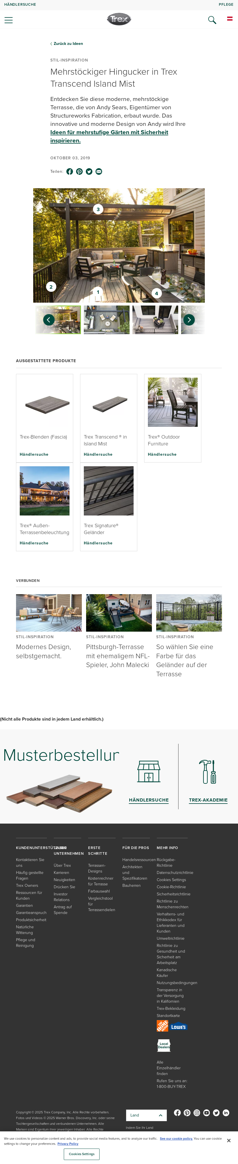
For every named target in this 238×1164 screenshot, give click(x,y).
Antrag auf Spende (63, 910)
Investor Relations (62, 897)
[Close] (229, 1140)
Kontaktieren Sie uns (30, 862)
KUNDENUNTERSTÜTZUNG (41, 847)
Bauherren (131, 886)
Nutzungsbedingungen (177, 983)
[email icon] (99, 171)
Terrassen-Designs (97, 868)
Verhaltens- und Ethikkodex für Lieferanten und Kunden (171, 922)
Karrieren (61, 873)
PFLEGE (226, 4)
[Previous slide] (46, 320)
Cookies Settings (171, 880)
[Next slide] (192, 320)
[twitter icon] (89, 171)
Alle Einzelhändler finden (169, 1068)
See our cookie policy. (176, 1138)
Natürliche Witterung (25, 930)
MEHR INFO (167, 847)
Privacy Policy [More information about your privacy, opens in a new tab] (67, 1143)
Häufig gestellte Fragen (29, 875)
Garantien (24, 906)
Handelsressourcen (139, 860)
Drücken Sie (64, 887)
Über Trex (62, 865)
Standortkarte (168, 1016)
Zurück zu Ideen (68, 43)
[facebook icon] (69, 171)
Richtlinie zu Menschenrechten (173, 904)
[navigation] (119, 14)
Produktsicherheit (31, 920)
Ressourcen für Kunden (29, 895)
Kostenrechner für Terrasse (100, 881)
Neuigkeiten (64, 880)
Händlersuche (34, 454)
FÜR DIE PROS (135, 847)
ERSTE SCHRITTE (97, 850)
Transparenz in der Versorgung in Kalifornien (170, 995)
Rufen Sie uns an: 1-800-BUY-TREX (172, 1084)
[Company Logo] (119, 19)
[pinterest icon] (79, 171)
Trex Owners (27, 886)
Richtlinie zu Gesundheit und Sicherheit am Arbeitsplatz (171, 954)
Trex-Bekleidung (171, 1009)
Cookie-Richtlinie (171, 887)
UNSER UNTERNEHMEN (69, 850)
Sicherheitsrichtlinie (174, 894)
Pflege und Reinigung (25, 943)
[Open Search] (212, 20)
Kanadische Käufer (167, 973)
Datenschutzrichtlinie (175, 873)
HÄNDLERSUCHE (20, 4)
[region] (119, 1147)
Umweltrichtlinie (171, 938)
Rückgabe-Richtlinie (166, 862)
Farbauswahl (99, 891)
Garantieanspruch (31, 913)
